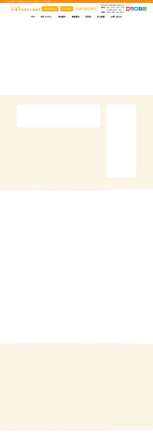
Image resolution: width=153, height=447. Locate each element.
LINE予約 (67, 9)
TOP (33, 17)
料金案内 (62, 17)
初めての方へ (46, 17)
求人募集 (101, 17)
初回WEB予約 (50, 9)
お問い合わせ (116, 17)
